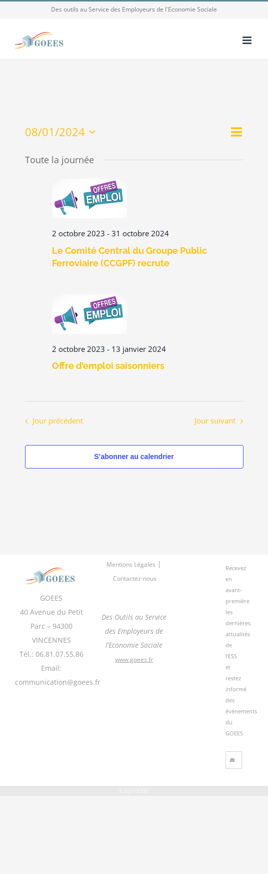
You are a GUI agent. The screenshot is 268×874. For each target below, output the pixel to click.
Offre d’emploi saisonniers (108, 365)
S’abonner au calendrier (134, 457)
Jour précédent (57, 420)
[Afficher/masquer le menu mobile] (247, 40)
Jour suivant (215, 420)
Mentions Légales (131, 564)
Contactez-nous (134, 578)
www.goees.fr (134, 659)
